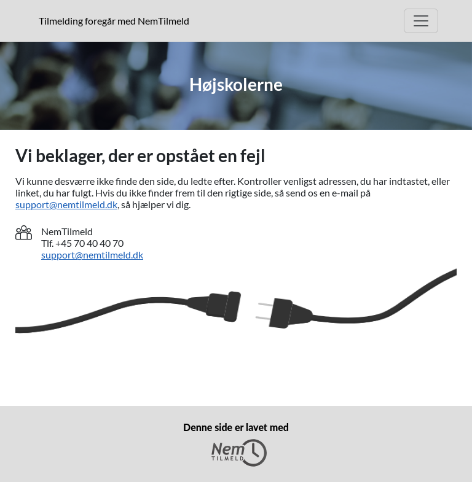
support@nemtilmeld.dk (66, 204)
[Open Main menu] (421, 21)
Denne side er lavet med (236, 444)
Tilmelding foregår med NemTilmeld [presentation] (114, 20)
